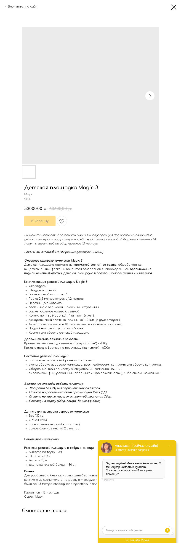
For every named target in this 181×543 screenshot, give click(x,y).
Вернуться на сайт (23, 6)
